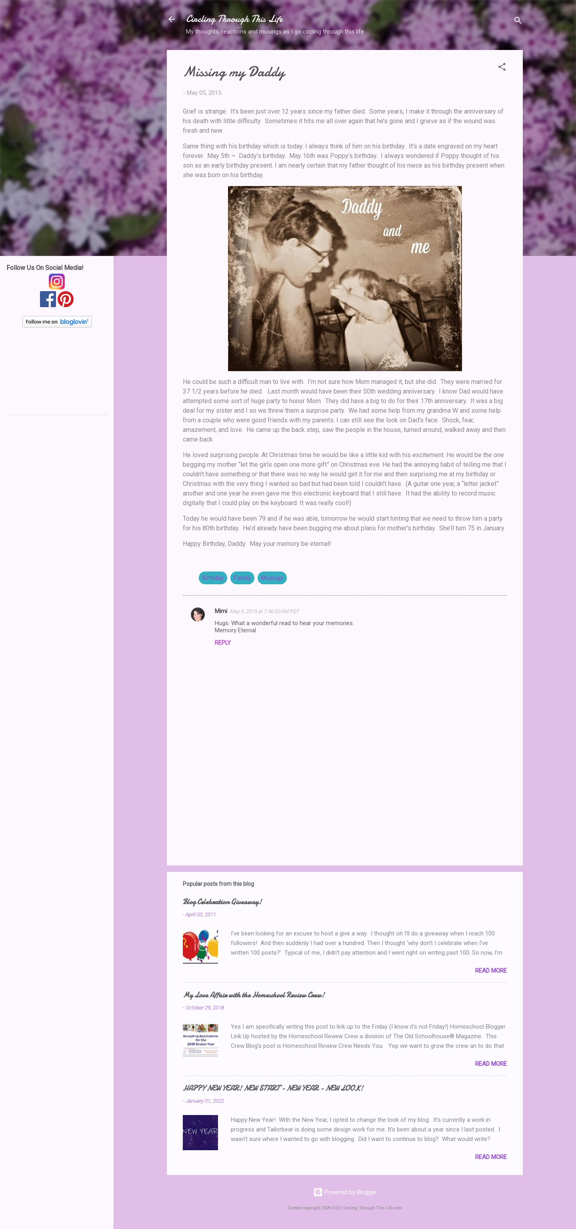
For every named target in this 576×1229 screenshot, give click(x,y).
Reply (223, 642)
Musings (272, 578)
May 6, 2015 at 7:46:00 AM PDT (265, 611)
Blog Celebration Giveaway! (222, 902)
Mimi (221, 611)
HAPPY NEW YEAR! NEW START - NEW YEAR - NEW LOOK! (273, 1088)
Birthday (213, 578)
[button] (502, 68)
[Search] (518, 22)
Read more (491, 970)
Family (242, 578)
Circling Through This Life (234, 19)
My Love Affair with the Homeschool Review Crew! (253, 995)
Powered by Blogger (345, 1192)
